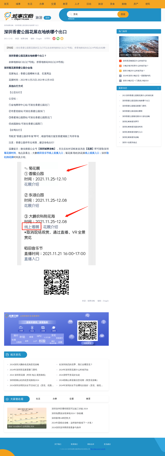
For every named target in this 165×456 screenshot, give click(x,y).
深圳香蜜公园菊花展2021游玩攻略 (136, 116)
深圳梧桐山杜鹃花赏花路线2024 (24, 380)
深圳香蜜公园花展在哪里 (132, 111)
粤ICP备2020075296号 (97, 449)
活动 (88, 4)
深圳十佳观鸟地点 (129, 142)
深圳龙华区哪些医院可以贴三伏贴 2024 (70, 409)
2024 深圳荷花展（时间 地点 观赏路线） (28, 375)
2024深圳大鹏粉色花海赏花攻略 (24, 364)
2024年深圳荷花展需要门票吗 (23, 370)
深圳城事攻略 (8, 25)
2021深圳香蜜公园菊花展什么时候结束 (137, 95)
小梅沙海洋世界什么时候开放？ (136, 66)
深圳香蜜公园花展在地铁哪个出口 (136, 101)
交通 (53, 4)
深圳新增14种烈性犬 (61, 418)
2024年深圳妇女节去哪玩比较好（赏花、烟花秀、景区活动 (86, 385)
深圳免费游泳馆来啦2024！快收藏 (67, 413)
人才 (77, 4)
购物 (124, 4)
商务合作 (90, 444)
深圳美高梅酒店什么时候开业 (135, 61)
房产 (136, 4)
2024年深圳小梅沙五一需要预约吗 (136, 76)
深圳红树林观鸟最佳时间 (132, 127)
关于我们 (57, 444)
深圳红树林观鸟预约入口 (132, 132)
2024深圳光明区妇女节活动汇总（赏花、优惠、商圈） (35, 385)
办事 (41, 4)
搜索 (123, 14)
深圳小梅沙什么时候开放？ (134, 71)
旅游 (100, 4)
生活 (30, 4)
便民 (147, 4)
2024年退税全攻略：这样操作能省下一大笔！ (73, 423)
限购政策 (71, 19)
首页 (6, 4)
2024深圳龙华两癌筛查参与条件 (66, 427)
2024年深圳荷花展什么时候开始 (73, 370)
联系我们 (74, 444)
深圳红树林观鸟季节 (130, 122)
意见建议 (107, 444)
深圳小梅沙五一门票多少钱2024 (136, 81)
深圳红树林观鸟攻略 (130, 137)
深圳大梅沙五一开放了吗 (130, 55)
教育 (65, 4)
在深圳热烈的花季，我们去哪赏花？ (76, 364)
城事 (18, 4)
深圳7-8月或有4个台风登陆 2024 (21, 426)
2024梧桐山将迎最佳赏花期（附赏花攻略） (79, 380)
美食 (112, 4)
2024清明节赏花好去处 (69, 375)
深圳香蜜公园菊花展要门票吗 (134, 106)
